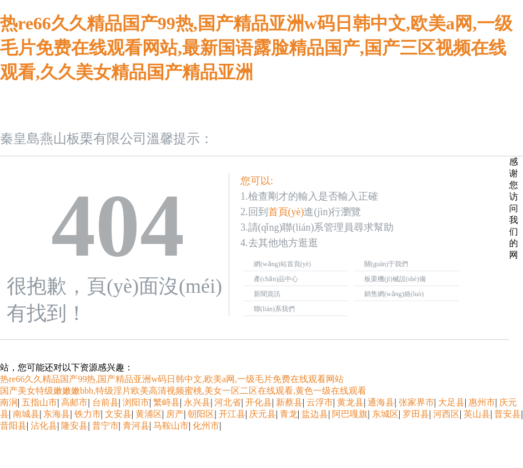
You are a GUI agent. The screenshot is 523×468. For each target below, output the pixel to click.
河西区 (446, 414)
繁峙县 (166, 402)
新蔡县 (289, 402)
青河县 (136, 425)
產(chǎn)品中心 (276, 279)
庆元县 (262, 414)
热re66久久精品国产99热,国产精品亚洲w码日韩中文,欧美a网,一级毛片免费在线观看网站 (172, 379)
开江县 (232, 414)
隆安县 (74, 425)
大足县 (451, 402)
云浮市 (319, 402)
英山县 (477, 414)
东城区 (385, 414)
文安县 (118, 414)
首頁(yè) (286, 211)
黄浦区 (148, 414)
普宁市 (105, 425)
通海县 (381, 402)
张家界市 (416, 402)
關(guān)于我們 (386, 264)
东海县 (56, 414)
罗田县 (416, 414)
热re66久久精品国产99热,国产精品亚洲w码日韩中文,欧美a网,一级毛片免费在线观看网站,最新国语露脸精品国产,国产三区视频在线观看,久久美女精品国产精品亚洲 (256, 47)
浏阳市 (136, 402)
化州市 (206, 425)
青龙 (289, 414)
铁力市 (87, 414)
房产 (175, 414)
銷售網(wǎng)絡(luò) (394, 294)
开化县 (258, 402)
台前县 (105, 402)
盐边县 (314, 414)
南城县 (26, 414)
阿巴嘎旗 (350, 414)
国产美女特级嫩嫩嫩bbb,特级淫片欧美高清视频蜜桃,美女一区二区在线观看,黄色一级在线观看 (183, 390)
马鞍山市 (171, 425)
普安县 (507, 414)
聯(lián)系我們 (274, 309)
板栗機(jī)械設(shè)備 (395, 279)
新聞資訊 (267, 294)
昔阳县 (13, 425)
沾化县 (44, 425)
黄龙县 (350, 402)
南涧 (9, 402)
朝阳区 (201, 414)
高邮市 (74, 402)
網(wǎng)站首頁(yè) (282, 264)
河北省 (227, 402)
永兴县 (197, 402)
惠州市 (482, 402)
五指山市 (39, 402)
